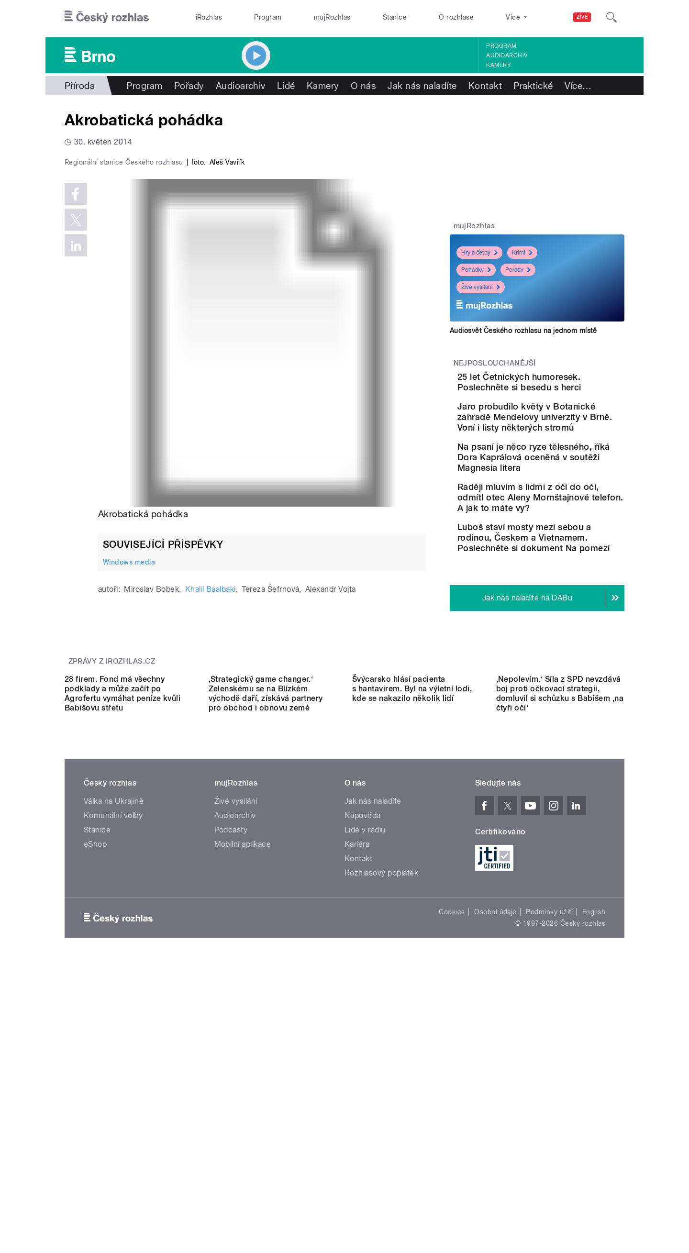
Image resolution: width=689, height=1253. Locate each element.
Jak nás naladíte (422, 85)
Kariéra (356, 1093)
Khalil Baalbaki (210, 792)
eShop (95, 1093)
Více (578, 85)
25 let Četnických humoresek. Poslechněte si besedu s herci (567, 387)
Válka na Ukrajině (114, 1050)
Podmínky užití (549, 1161)
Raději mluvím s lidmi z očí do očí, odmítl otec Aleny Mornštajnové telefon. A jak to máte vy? (566, 547)
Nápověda (362, 1065)
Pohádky (476, 269)
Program (267, 17)
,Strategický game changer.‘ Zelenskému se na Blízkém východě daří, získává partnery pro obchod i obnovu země (266, 943)
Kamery (498, 65)
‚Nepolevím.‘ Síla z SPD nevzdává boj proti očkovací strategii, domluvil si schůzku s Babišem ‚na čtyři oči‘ (560, 943)
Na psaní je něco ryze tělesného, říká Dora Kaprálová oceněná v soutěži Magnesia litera (562, 497)
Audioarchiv (506, 55)
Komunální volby (113, 1065)
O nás (363, 85)
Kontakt (485, 85)
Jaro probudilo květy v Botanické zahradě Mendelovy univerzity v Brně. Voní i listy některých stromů (554, 441)
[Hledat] (611, 17)
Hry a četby (479, 252)
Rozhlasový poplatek (381, 1122)
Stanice (395, 17)
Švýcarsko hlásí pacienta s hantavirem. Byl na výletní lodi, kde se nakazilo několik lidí (412, 938)
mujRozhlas (332, 17)
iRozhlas (209, 17)
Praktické (533, 85)
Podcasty (231, 1079)
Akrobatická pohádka (143, 717)
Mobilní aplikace (242, 1093)
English (593, 1161)
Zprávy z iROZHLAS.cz (112, 825)
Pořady (189, 85)
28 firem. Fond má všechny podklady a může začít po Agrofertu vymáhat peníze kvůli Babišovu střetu (122, 943)
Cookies (452, 1161)
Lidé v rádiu (365, 1079)
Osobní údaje (495, 1161)
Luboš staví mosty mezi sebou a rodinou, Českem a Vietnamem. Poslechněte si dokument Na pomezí (566, 598)
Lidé (286, 85)
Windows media (129, 765)
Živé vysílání (480, 287)
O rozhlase (456, 17)
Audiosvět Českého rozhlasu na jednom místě (523, 330)
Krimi (522, 252)
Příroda (80, 85)
